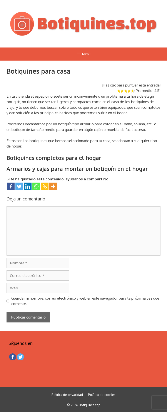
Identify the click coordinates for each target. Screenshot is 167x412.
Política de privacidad (67, 395)
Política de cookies (101, 395)
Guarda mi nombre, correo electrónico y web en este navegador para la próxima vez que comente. (85, 301)
